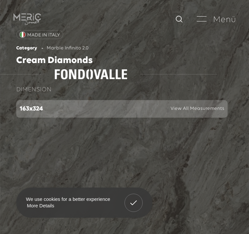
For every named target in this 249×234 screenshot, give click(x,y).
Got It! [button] (133, 198)
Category (26, 48)
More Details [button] (40, 205)
